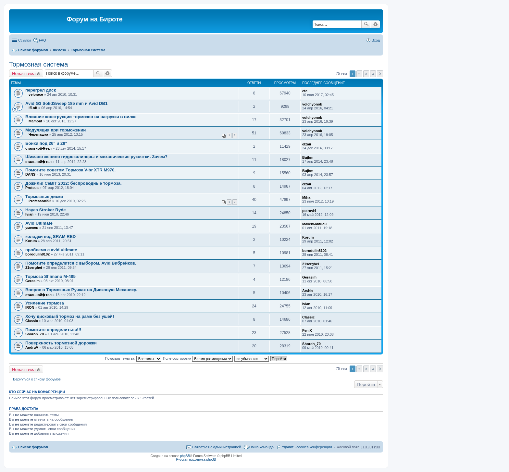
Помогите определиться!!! (53, 329)
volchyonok (312, 104)
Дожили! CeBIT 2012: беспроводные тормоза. (73, 183)
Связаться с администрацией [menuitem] (216, 447)
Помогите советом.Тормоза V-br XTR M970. (70, 170)
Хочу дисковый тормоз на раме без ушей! (69, 316)
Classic (31, 321)
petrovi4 (309, 211)
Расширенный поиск (375, 24)
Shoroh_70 (34, 334)
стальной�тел (38, 148)
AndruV (31, 347)
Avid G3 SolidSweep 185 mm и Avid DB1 (66, 103)
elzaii (306, 144)
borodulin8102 (37, 254)
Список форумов (33, 50)
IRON (29, 307)
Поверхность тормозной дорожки (61, 343)
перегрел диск (40, 90)
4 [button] (373, 74)
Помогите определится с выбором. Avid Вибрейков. (80, 263)
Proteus (32, 188)
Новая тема (24, 73)
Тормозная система (88, 50)
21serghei (33, 267)
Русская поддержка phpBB (196, 459)
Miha (306, 197)
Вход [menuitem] (376, 40)
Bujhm (307, 157)
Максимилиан (314, 224)
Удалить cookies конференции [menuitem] (307, 447)
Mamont (35, 121)
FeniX (307, 330)
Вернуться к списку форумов (37, 379)
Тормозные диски (44, 196)
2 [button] (359, 74)
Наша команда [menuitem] (261, 447)
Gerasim (32, 281)
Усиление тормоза (44, 303)
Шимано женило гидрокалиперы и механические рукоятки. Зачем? (96, 156)
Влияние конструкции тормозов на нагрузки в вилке (81, 116)
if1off (33, 108)
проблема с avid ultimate (51, 249)
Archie (307, 290)
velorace (36, 94)
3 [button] (366, 74)
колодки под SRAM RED (50, 236)
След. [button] (380, 73)
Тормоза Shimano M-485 (50, 276)
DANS (30, 174)
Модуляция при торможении (55, 130)
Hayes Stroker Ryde (45, 209)
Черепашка (38, 134)
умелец (31, 228)
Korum (31, 241)
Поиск (366, 24)
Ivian (29, 214)
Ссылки (24, 40)
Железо (59, 50)
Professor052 (40, 201)
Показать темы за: (133, 358)
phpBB (185, 456)
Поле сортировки (198, 358)
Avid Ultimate (39, 223)
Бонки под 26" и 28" (46, 143)
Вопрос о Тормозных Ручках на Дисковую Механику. (81, 289)
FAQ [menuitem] (42, 40)
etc (304, 91)
